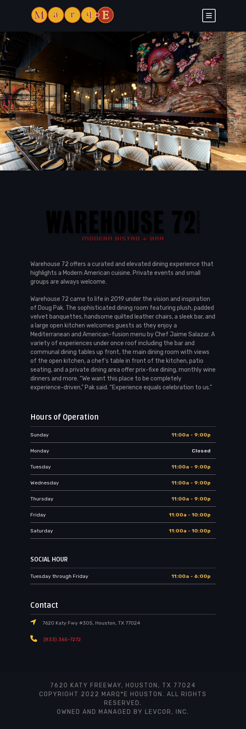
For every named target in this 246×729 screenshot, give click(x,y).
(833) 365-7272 (60, 639)
